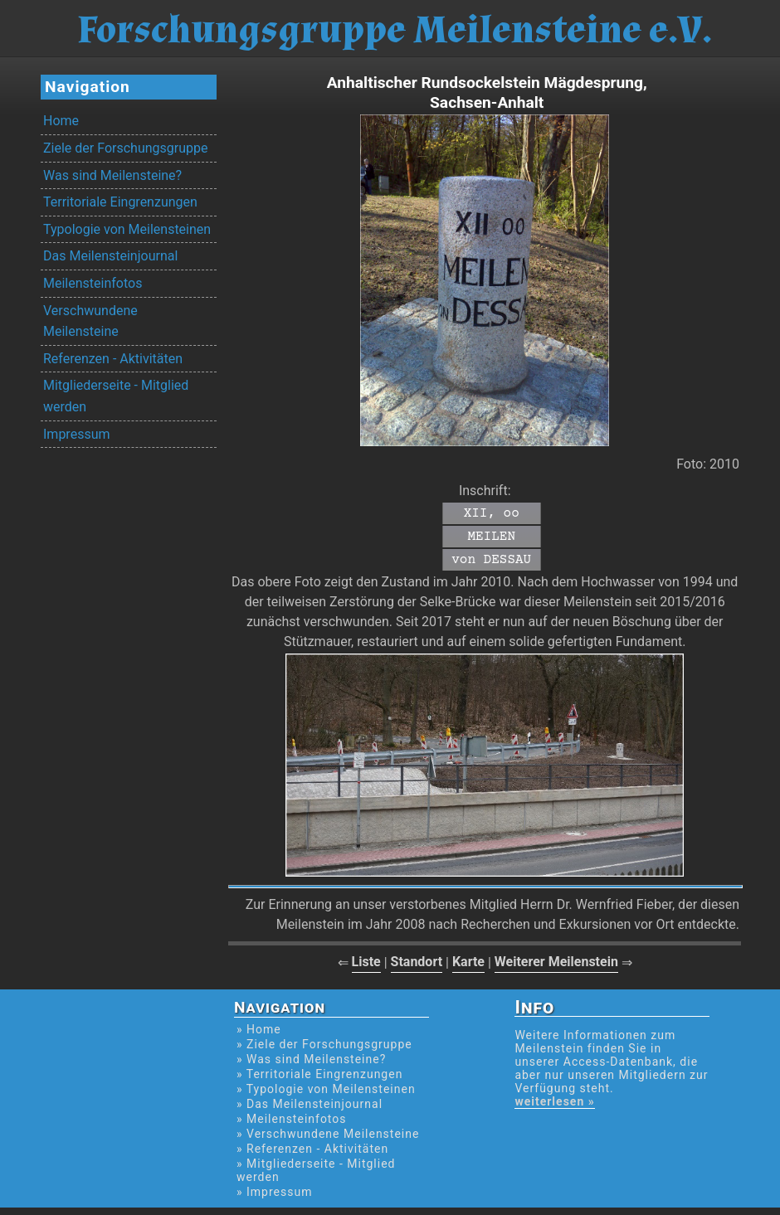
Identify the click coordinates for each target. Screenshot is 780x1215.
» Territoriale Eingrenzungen (319, 1074)
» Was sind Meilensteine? (311, 1059)
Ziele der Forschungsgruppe (125, 148)
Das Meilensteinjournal (110, 256)
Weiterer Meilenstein (556, 962)
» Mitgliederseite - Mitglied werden (315, 1170)
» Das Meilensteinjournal (309, 1104)
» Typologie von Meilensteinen (326, 1089)
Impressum (76, 434)
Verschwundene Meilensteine (90, 321)
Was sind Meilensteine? (112, 175)
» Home (258, 1029)
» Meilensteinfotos (291, 1118)
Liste (366, 962)
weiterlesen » (554, 1101)
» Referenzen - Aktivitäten (312, 1148)
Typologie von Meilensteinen (127, 229)
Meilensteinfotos (92, 283)
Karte (468, 962)
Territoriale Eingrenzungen (120, 202)
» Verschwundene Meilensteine (327, 1133)
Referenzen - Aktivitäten (113, 359)
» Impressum (274, 1191)
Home (61, 121)
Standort (417, 962)
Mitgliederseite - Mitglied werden (115, 396)
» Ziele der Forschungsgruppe (324, 1044)
